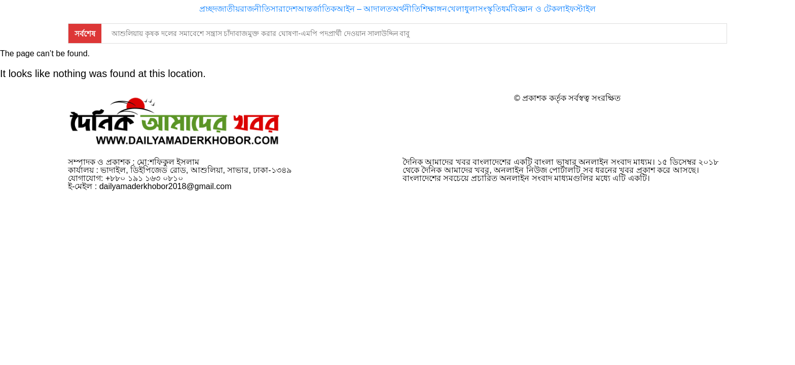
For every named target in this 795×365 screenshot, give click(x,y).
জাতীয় (228, 9)
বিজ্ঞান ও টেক (534, 9)
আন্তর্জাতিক (316, 9)
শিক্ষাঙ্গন (433, 9)
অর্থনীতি (406, 9)
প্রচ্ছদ (208, 9)
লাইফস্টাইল (576, 9)
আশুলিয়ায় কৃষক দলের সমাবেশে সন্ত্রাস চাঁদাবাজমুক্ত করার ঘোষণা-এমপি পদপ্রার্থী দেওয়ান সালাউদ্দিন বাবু (261, 33)
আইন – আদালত (364, 9)
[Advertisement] (397, 337)
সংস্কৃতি (489, 9)
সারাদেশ (283, 9)
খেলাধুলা (462, 9)
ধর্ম (506, 9)
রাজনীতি (255, 9)
